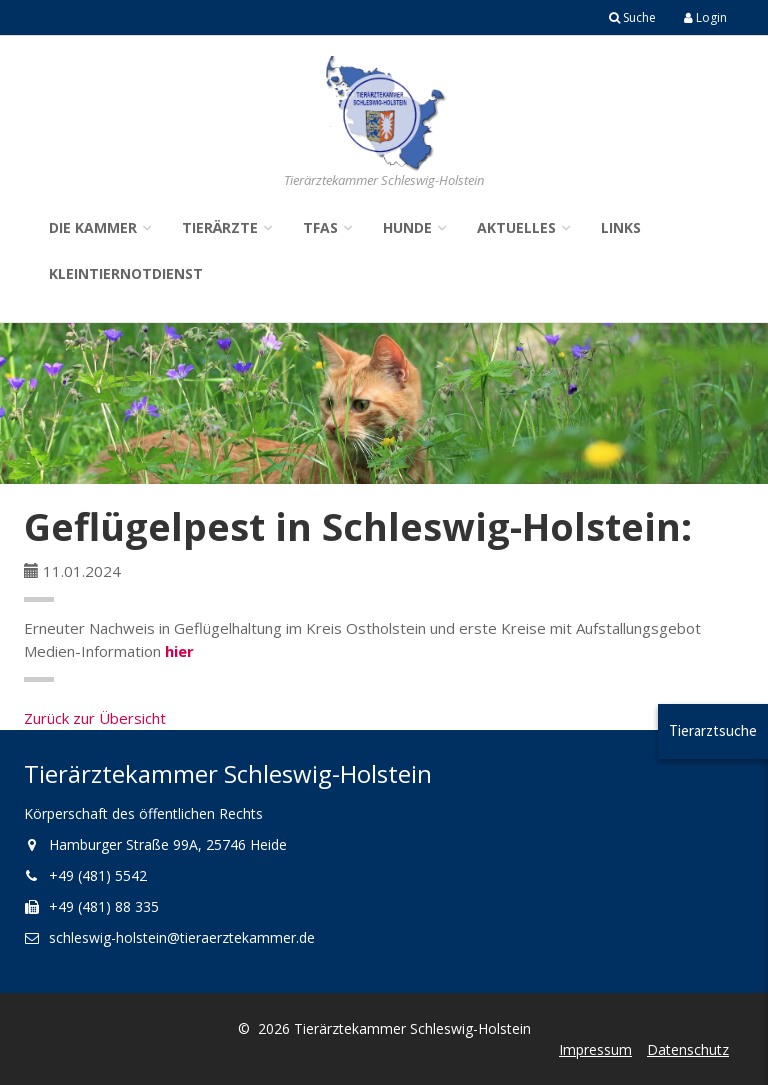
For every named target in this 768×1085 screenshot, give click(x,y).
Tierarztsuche (713, 730)
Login (705, 17)
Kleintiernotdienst (126, 273)
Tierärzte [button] (220, 227)
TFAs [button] (320, 227)
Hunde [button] (407, 227)
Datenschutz (688, 1049)
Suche (632, 17)
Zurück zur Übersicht (95, 718)
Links (621, 227)
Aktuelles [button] (516, 227)
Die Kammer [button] (93, 227)
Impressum (595, 1049)
